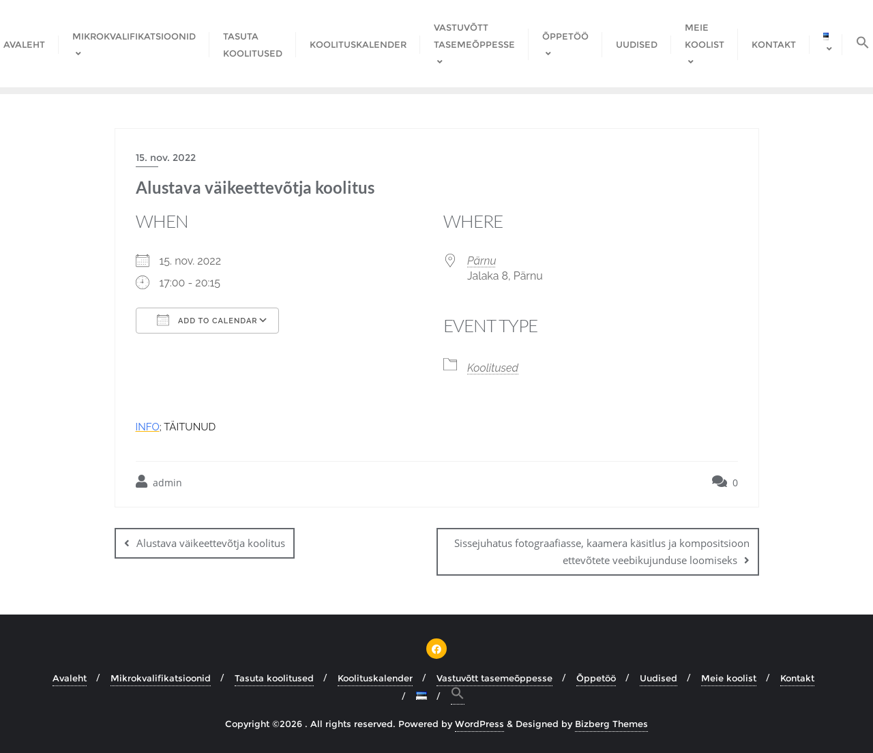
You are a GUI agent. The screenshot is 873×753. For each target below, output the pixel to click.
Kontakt (797, 678)
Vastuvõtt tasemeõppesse (494, 678)
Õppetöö (596, 678)
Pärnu (482, 260)
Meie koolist (728, 678)
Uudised (658, 678)
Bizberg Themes (611, 723)
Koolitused (492, 367)
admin (159, 482)
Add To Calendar (207, 320)
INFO (148, 427)
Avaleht (70, 678)
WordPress (479, 723)
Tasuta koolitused (274, 678)
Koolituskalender (375, 678)
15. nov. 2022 (166, 157)
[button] (457, 695)
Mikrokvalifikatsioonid (160, 678)
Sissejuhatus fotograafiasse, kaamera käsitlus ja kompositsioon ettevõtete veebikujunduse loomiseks (602, 551)
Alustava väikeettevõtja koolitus (210, 543)
